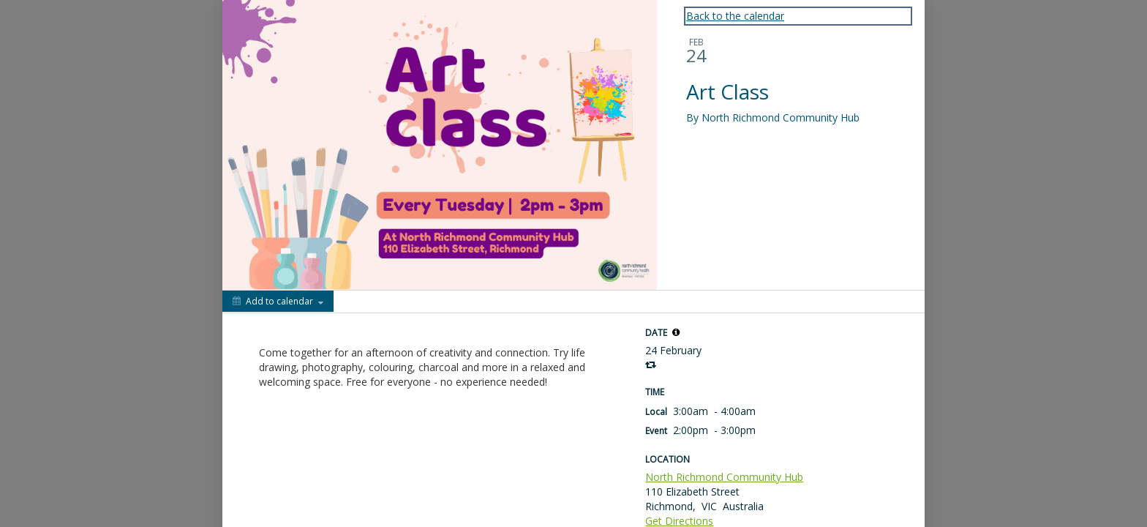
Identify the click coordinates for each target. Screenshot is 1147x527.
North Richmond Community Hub (724, 477)
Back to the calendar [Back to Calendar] (735, 16)
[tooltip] (676, 332)
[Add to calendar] (278, 301)
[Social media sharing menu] (358, 302)
